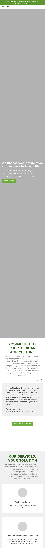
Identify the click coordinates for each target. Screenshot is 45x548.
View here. (27, 3)
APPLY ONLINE (9, 181)
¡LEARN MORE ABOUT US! (22, 423)
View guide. (35, 1)
